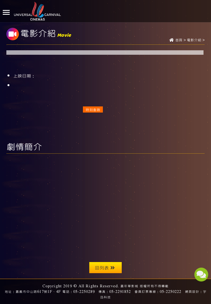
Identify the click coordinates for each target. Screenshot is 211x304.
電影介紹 (194, 40)
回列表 (105, 267)
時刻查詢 (93, 109)
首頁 (178, 40)
